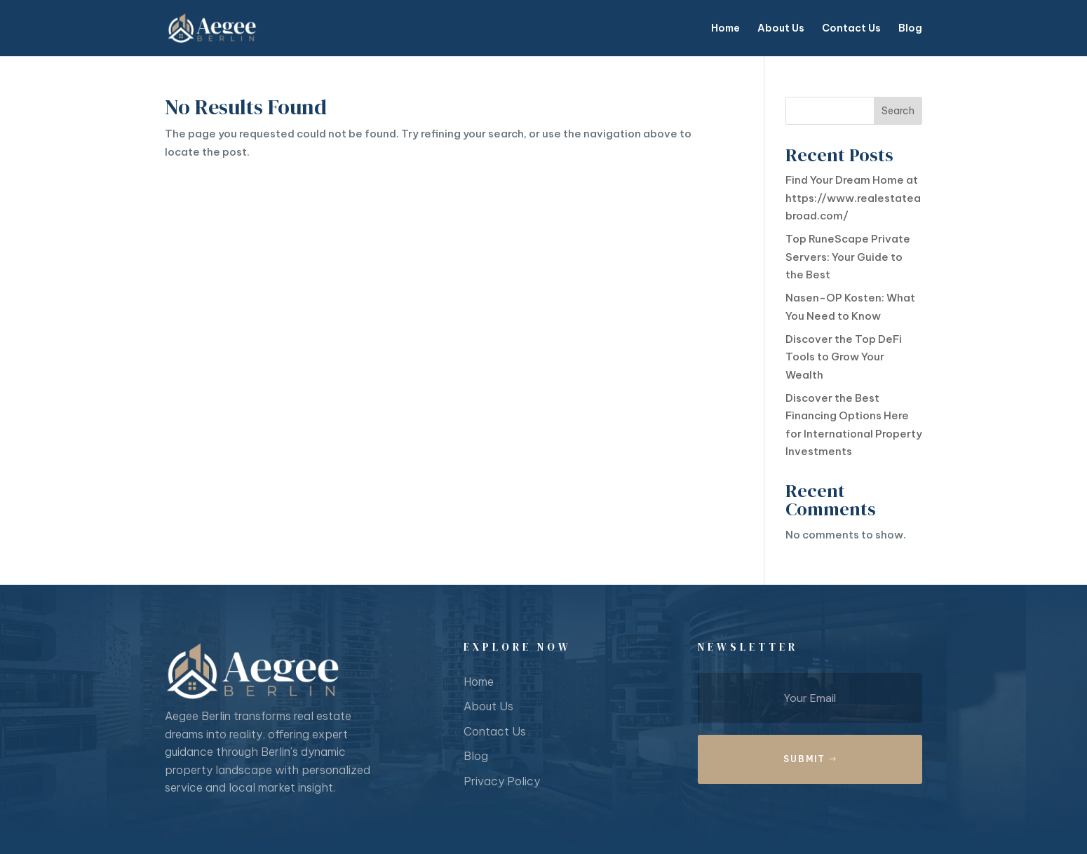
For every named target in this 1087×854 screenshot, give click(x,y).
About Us (780, 28)
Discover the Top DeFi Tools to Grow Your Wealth (843, 356)
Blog (910, 28)
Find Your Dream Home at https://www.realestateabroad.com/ (853, 197)
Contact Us (851, 28)
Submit (804, 759)
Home (725, 28)
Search (898, 110)
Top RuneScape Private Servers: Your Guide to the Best (847, 256)
